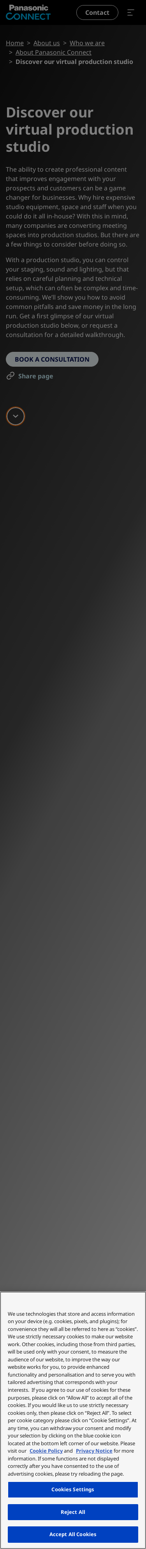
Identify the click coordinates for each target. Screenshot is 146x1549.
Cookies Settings (72, 1489)
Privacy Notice (94, 1450)
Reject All (73, 1511)
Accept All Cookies (73, 1534)
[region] (73, 1420)
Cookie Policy (46, 1450)
